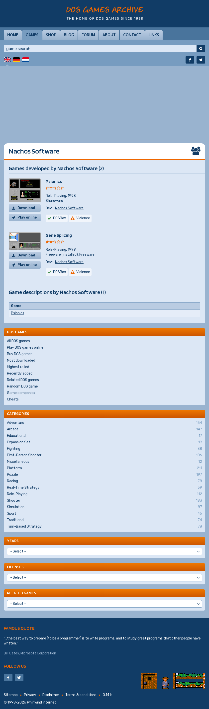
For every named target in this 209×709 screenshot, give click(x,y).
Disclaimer (50, 695)
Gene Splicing (59, 235)
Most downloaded (21, 360)
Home (12, 34)
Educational (104, 435)
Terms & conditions (81, 695)
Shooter (104, 500)
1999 (72, 249)
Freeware (87, 254)
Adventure (104, 422)
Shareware (54, 201)
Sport (104, 513)
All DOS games (18, 341)
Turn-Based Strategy (104, 526)
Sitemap (11, 695)
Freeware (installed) (62, 254)
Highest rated (18, 367)
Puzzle (104, 474)
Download (26, 208)
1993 (72, 196)
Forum (88, 34)
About (109, 34)
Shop (51, 34)
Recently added (19, 373)
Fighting (104, 448)
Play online (27, 217)
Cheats (13, 399)
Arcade (104, 429)
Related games (21, 593)
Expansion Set (104, 442)
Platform (104, 468)
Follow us (15, 666)
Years (12, 540)
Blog (69, 34)
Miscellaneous (104, 461)
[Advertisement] (104, 101)
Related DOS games (23, 380)
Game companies (21, 393)
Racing (104, 481)
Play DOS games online (25, 347)
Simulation (104, 507)
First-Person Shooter (104, 455)
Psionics (54, 181)
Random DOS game (22, 386)
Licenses (15, 566)
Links (154, 34)
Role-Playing (56, 196)
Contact (132, 34)
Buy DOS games (19, 354)
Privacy (30, 695)
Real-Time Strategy (104, 487)
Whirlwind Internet (41, 702)
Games (32, 34)
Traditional (104, 520)
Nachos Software (69, 208)
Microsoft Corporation (38, 653)
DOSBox (59, 272)
